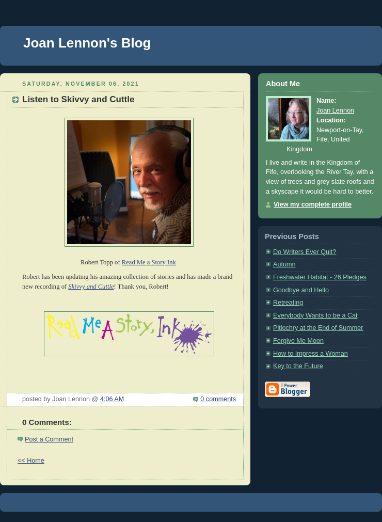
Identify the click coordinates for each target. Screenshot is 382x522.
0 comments (218, 399)
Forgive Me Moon (298, 340)
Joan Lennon (335, 110)
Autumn (284, 264)
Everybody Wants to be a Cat (315, 315)
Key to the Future (298, 366)
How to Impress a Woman (310, 353)
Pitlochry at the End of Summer (318, 327)
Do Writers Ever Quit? (304, 252)
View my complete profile (313, 204)
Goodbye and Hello (301, 290)
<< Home (31, 460)
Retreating (288, 302)
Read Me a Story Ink (149, 262)
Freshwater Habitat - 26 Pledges (320, 277)
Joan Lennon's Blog (87, 43)
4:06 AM (112, 399)
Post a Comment (49, 439)
